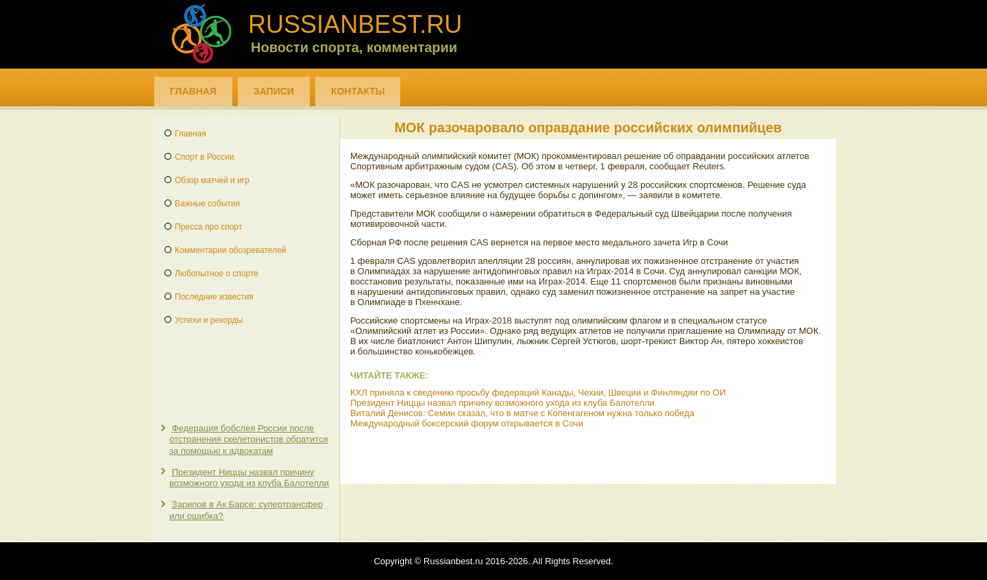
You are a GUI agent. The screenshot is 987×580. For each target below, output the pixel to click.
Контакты (358, 91)
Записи (274, 91)
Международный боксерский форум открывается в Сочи (466, 423)
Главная (193, 91)
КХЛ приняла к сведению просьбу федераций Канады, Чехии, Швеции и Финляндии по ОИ (538, 392)
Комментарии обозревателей (231, 250)
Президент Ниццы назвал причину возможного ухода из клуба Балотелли (249, 477)
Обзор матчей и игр (212, 180)
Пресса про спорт (208, 227)
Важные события (207, 203)
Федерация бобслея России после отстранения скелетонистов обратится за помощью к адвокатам (248, 439)
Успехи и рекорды (209, 320)
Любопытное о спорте (216, 273)
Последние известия (214, 297)
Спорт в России (204, 157)
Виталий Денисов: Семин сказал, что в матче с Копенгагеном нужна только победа (522, 413)
